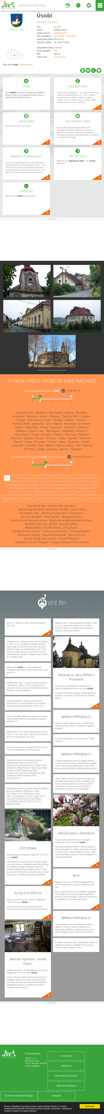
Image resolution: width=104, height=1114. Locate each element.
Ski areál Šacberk (31, 516)
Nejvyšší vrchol (11, 498)
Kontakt (56, 1095)
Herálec (58, 420)
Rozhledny (81, 484)
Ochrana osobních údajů (19, 1095)
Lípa (41, 431)
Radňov (28, 438)
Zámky (13, 491)
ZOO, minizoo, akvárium (25, 478)
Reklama (66, 1065)
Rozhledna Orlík (29, 513)
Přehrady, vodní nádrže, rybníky (22, 484)
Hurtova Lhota (21, 423)
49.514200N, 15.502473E (64, 36)
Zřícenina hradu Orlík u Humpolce (62, 513)
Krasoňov (56, 427)
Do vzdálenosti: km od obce (42, 390)
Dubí (48, 420)
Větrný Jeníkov (65, 445)
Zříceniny (26, 491)
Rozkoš (39, 438)
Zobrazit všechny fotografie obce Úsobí (52, 370)
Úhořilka (30, 445)
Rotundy (67, 491)
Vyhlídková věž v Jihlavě (26, 531)
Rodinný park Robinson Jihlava (29, 520)
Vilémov (87, 445)
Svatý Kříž (17, 445)
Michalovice (53, 431)
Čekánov (54, 416)
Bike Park (27, 498)
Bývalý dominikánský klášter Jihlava (70, 520)
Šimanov (51, 438)
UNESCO (59, 478)
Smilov (28, 442)
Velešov (49, 445)
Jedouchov (38, 423)
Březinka (32, 416)
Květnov (20, 431)
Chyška (22, 64)
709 (55, 50)
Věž (78, 445)
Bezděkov (41, 413)
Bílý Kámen (56, 413)
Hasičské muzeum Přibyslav (31, 542)
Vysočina (57, 26)
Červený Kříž (69, 416)
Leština (32, 431)
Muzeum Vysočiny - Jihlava (41, 524)
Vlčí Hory (29, 449)
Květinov (83, 427)
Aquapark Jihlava (71, 516)
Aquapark (45, 478)
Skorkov (72, 438)
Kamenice (70, 423)
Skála (62, 438)
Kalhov (58, 423)
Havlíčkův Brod (60, 33)
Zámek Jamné (76, 535)
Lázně (91, 491)
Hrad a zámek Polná (55, 531)
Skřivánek (85, 438)
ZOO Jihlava (70, 527)
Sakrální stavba (93, 498)
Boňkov (69, 413)
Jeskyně (79, 491)
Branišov (81, 413)
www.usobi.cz (60, 57)
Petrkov (58, 434)
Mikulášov (68, 431)
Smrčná (52, 442)
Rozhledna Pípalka (28, 535)
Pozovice (16, 438)
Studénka (73, 442)
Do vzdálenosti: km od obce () (38, 456)
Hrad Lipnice (51, 516)
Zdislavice (76, 449)
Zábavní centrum (73, 498)
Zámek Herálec (37, 506)
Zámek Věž (77, 509)
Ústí (40, 445)
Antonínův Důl (24, 413)
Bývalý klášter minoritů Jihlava (43, 527)
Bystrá (43, 416)
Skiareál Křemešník (54, 535)
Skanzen (95, 478)
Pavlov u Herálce (41, 434)
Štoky (62, 442)
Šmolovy (40, 442)
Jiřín (49, 423)
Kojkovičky (32, 427)
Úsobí (44, 15)
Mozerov (81, 431)
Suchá (85, 442)
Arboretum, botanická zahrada (56, 484)
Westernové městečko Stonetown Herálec (43, 509)
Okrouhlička (21, 434)
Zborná (63, 449)
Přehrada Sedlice (79, 531)
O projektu (66, 1055)
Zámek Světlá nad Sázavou (40, 538)
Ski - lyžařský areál (77, 478)
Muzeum (55, 498)
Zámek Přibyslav (69, 538)
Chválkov (84, 416)
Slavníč (17, 442)
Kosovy (29, 64)
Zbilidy (41, 449)
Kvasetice (69, 427)
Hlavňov (81, 420)
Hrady (94, 484)
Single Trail (41, 498)
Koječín (18, 427)
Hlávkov (69, 420)
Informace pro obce (66, 1075)
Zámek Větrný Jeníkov (61, 506)
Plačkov (83, 434)
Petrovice (70, 434)
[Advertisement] (52, 240)
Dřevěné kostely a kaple (46, 491)
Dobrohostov (35, 420)
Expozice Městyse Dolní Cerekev (70, 542)
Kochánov (84, 423)
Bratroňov (18, 416)
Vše (7, 478)
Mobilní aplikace (66, 1085)
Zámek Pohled (68, 524)
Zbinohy (52, 449)
